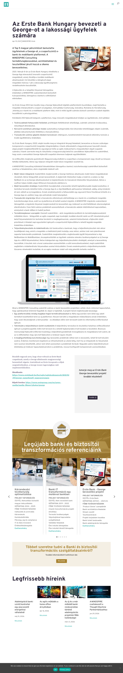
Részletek (61, 561)
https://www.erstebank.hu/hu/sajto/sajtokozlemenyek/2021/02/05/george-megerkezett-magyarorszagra (40, 376)
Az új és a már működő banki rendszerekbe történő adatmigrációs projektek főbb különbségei (72, 609)
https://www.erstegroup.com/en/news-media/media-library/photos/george (36, 383)
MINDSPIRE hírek (28, 41)
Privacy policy (65, 669)
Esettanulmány (21, 528)
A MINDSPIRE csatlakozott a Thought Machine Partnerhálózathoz (98, 605)
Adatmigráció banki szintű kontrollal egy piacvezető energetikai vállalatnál (24, 607)
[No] (120, 668)
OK (55, 669)
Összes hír (60, 643)
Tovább (91, 398)
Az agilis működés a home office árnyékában (49, 604)
